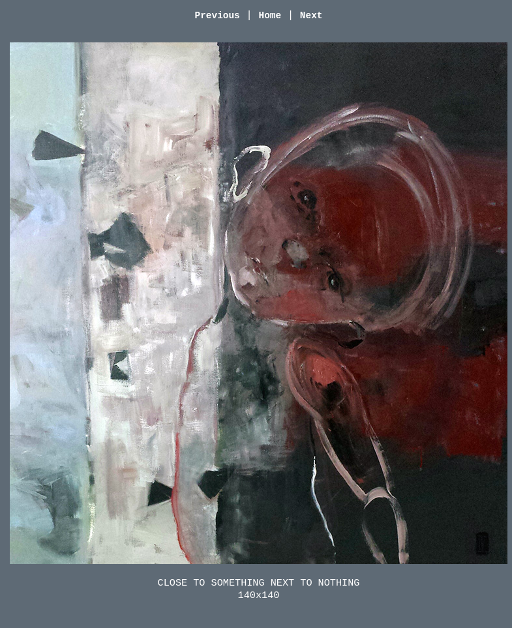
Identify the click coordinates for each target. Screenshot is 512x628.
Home (270, 15)
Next (311, 15)
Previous (217, 15)
